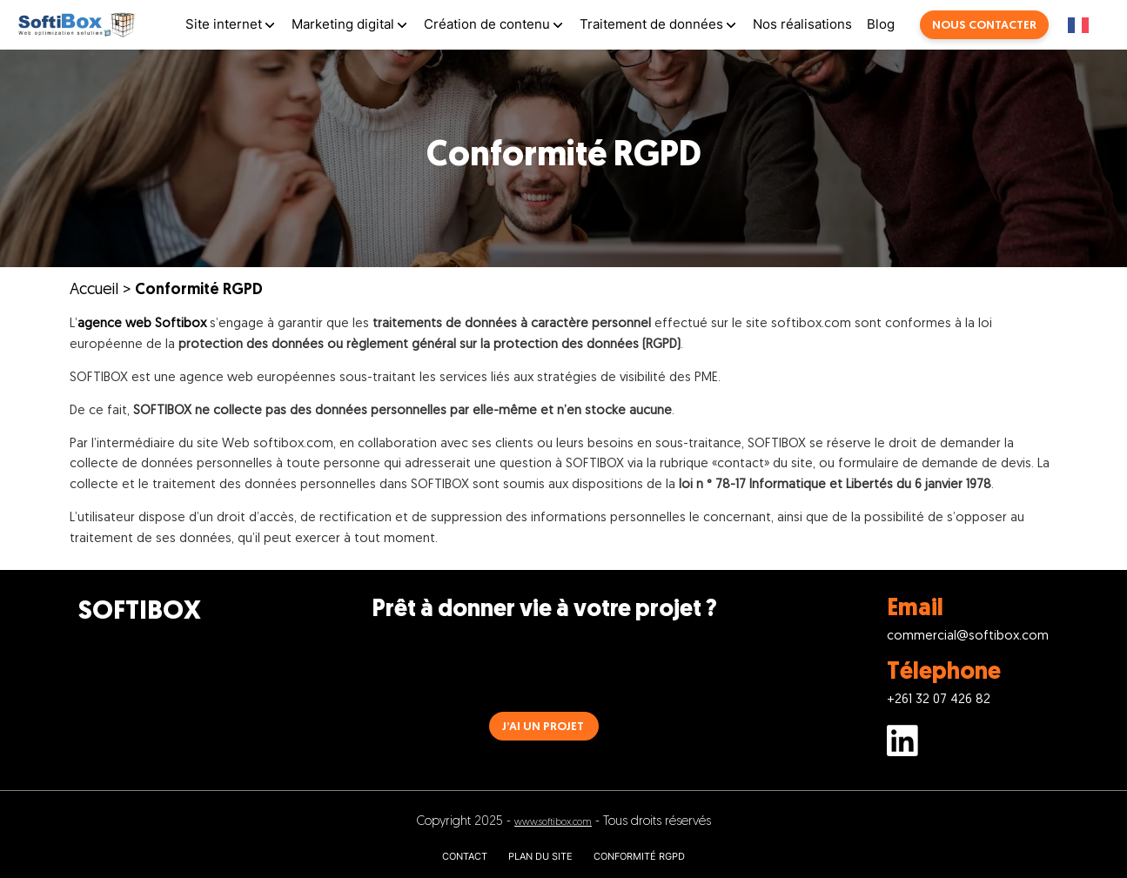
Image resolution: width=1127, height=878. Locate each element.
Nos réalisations (802, 24)
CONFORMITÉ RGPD (639, 856)
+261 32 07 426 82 (938, 700)
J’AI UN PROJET (543, 727)
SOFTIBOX (139, 612)
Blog (881, 24)
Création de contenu (487, 24)
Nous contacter (984, 25)
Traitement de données (651, 24)
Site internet (223, 24)
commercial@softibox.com (968, 636)
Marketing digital (343, 24)
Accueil (94, 290)
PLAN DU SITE (540, 856)
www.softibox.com (553, 823)
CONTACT (464, 856)
